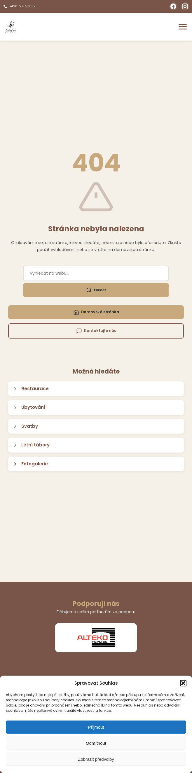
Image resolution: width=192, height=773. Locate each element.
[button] (183, 683)
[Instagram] (185, 6)
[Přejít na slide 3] (100, 659)
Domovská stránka (96, 312)
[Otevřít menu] (182, 27)
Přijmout (96, 727)
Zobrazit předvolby (96, 759)
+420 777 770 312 (19, 6)
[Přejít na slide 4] (105, 659)
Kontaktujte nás (96, 331)
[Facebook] (173, 6)
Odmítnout (96, 743)
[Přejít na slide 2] (95, 659)
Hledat (96, 290)
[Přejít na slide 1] (88, 659)
